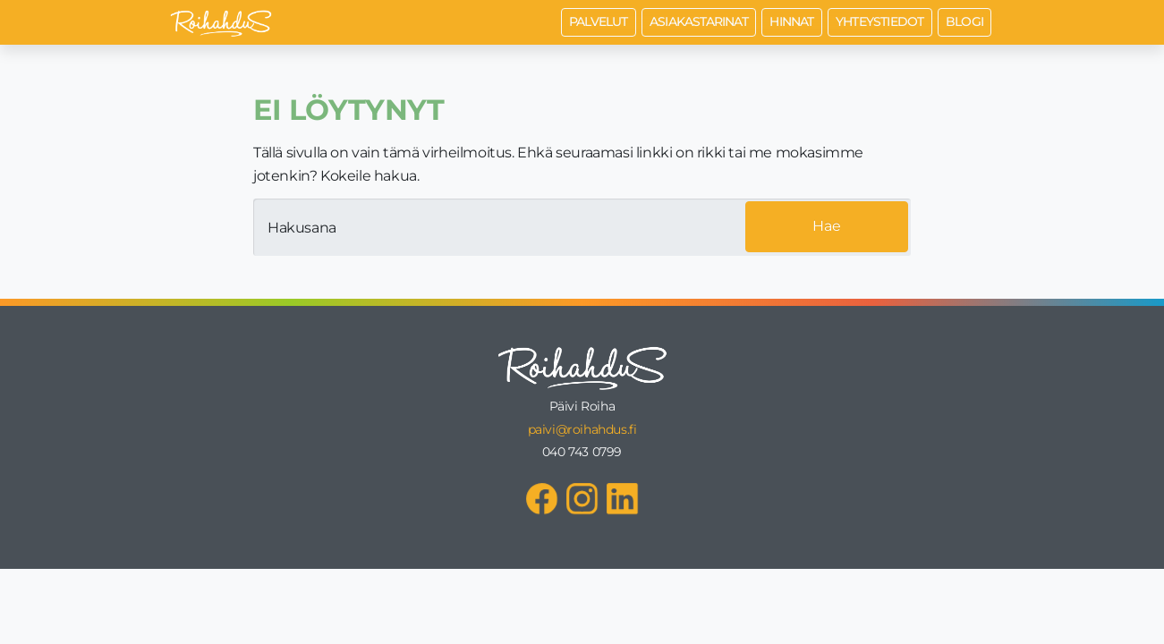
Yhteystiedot (879, 21)
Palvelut (598, 21)
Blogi (964, 21)
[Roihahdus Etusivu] (221, 22)
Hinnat (791, 21)
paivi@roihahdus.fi (582, 429)
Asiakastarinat (699, 21)
